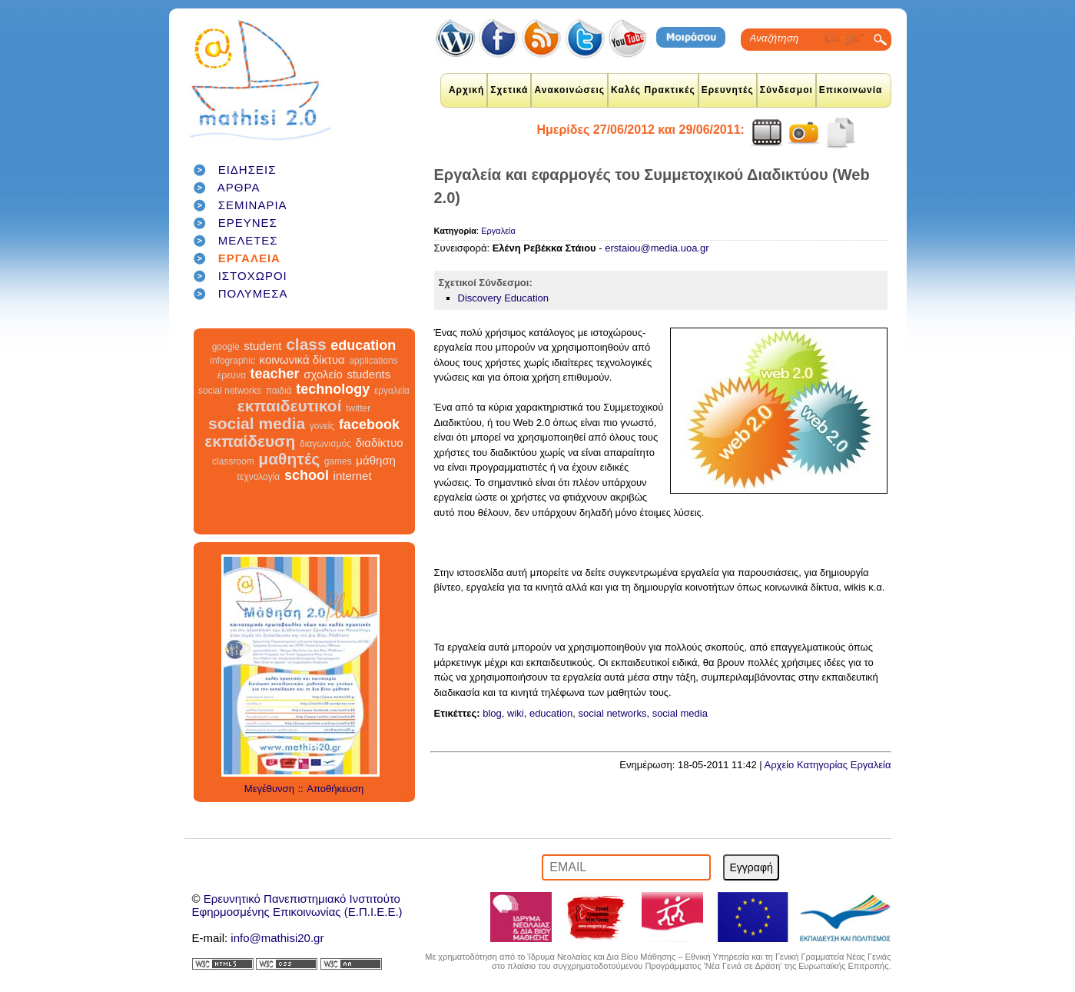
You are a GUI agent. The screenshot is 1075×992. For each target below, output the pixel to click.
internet (352, 475)
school (306, 475)
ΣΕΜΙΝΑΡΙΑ (252, 204)
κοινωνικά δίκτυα (302, 359)
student (262, 345)
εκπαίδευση (249, 441)
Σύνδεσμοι (786, 90)
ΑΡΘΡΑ (238, 187)
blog (492, 713)
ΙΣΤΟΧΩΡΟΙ (252, 275)
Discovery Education (503, 298)
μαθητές (289, 459)
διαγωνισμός (325, 443)
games (338, 461)
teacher (274, 374)
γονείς (322, 426)
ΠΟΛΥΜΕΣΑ (253, 293)
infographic (232, 360)
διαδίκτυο (379, 442)
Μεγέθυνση (269, 788)
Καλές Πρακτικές (653, 90)
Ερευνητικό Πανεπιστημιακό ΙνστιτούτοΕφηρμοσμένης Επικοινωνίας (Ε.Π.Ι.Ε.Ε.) (297, 905)
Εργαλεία (498, 230)
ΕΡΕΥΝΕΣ (247, 222)
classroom (233, 461)
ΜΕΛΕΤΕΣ (248, 240)
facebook (369, 424)
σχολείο (323, 374)
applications (373, 360)
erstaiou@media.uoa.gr (656, 248)
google (226, 346)
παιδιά (279, 390)
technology (333, 389)
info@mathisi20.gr (277, 937)
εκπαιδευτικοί (289, 406)
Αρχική (466, 90)
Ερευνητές (728, 90)
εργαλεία (392, 390)
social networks (229, 390)
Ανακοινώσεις (569, 90)
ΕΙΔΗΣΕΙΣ (247, 169)
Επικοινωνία (851, 90)
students (368, 374)
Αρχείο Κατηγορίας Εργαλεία (828, 765)
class (306, 344)
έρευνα (231, 375)
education (363, 345)
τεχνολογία (258, 476)
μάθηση (376, 460)
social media (256, 423)
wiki (515, 713)
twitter (358, 408)
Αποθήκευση (335, 788)
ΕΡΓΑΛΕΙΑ (249, 258)
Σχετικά (509, 90)
